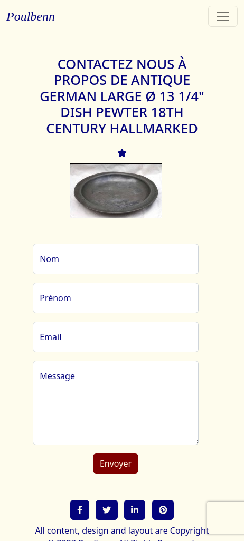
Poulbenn (30, 16)
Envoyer (116, 463)
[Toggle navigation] (223, 16)
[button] (79, 510)
